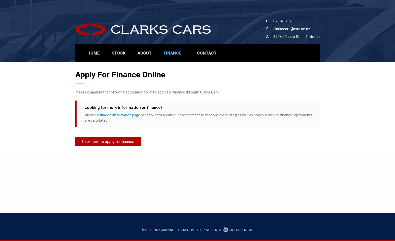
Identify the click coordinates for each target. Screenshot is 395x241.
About (145, 53)
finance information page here (124, 115)
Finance (174, 53)
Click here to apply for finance (108, 141)
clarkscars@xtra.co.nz (291, 29)
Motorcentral (238, 230)
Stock (118, 53)
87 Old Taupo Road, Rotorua (296, 36)
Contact (207, 53)
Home (93, 53)
